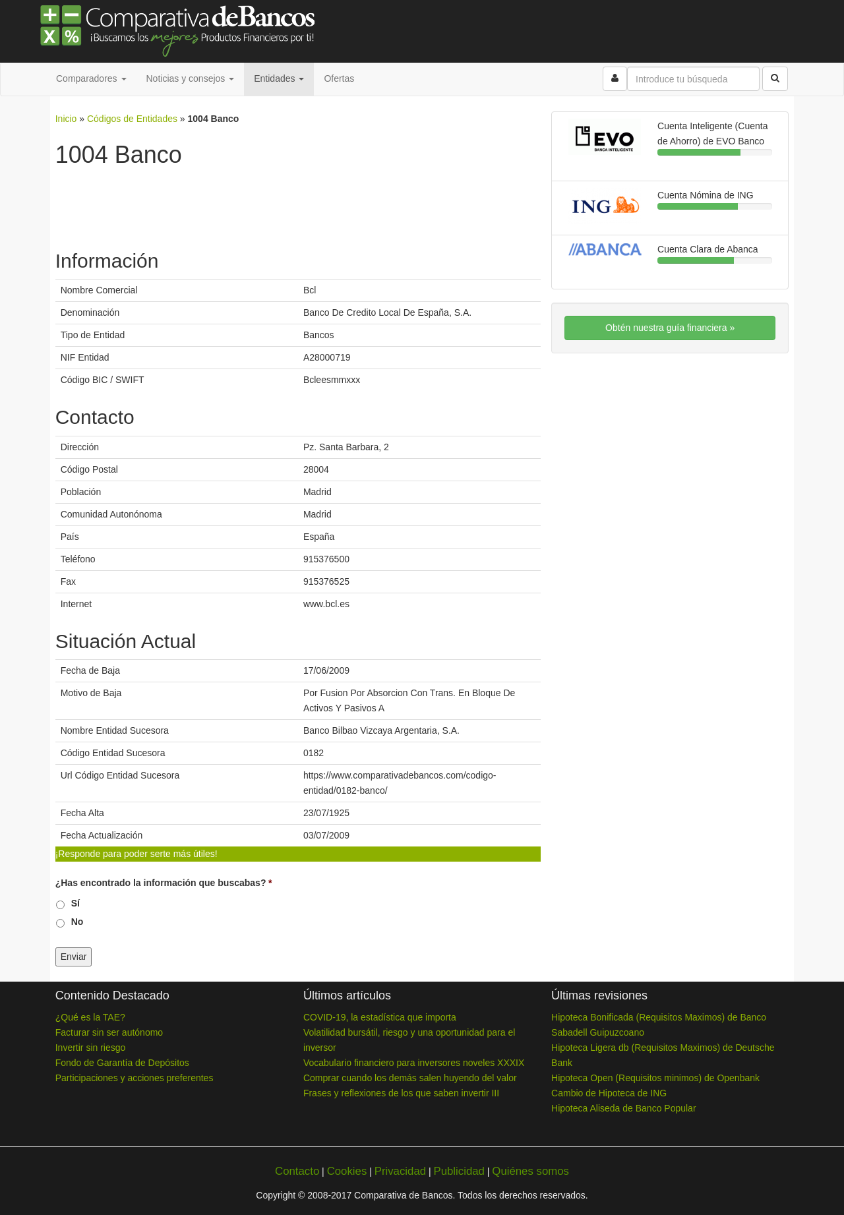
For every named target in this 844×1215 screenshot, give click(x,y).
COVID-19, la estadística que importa (379, 1017)
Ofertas (339, 78)
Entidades (279, 78)
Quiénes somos (530, 1171)
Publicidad (458, 1171)
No (77, 921)
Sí (75, 903)
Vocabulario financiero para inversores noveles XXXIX (413, 1062)
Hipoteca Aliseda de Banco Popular (623, 1108)
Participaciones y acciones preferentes (134, 1078)
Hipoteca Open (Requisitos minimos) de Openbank (655, 1078)
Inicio (66, 118)
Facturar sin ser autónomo (109, 1032)
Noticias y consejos (190, 78)
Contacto (297, 1171)
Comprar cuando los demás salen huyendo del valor (410, 1078)
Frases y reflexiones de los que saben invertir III (401, 1093)
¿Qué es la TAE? (90, 1017)
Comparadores (91, 78)
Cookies (347, 1171)
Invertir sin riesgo (90, 1047)
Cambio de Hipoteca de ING (609, 1093)
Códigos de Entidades (132, 118)
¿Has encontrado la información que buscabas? (163, 882)
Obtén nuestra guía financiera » (670, 327)
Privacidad (400, 1171)
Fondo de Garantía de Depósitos (122, 1062)
